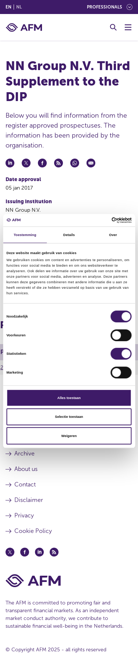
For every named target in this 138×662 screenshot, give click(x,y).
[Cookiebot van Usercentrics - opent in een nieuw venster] (100, 220)
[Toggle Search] (113, 27)
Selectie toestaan (69, 417)
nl (19, 7)
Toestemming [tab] (25, 235)
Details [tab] (69, 235)
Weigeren (69, 436)
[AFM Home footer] (69, 580)
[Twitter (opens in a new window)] (10, 552)
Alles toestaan (69, 398)
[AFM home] (24, 27)
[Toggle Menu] (128, 27)
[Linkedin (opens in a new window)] (39, 552)
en (8, 7)
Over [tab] (113, 235)
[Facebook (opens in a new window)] (24, 552)
